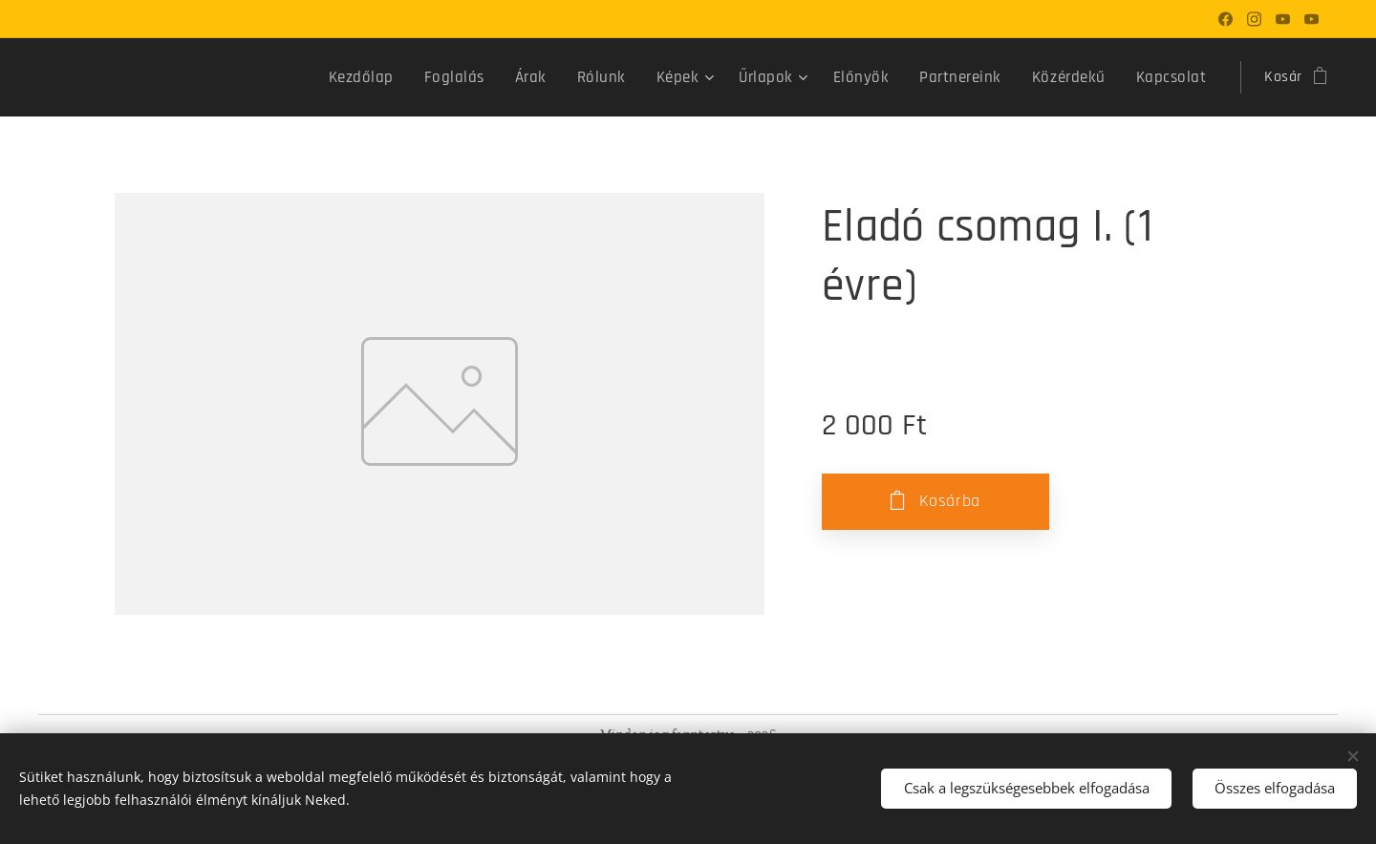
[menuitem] (404, 77)
